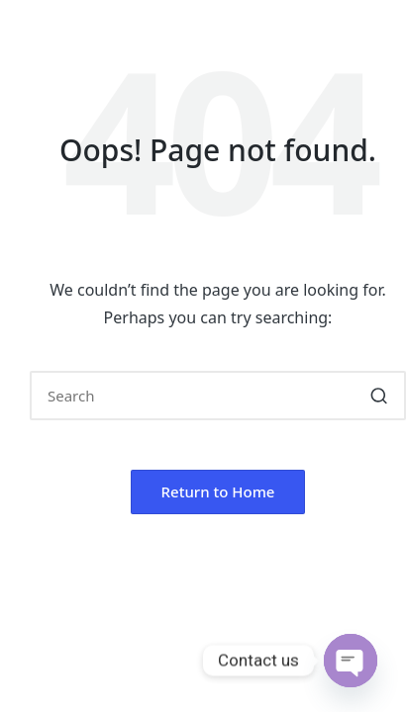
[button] (378, 395)
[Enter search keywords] (218, 395)
